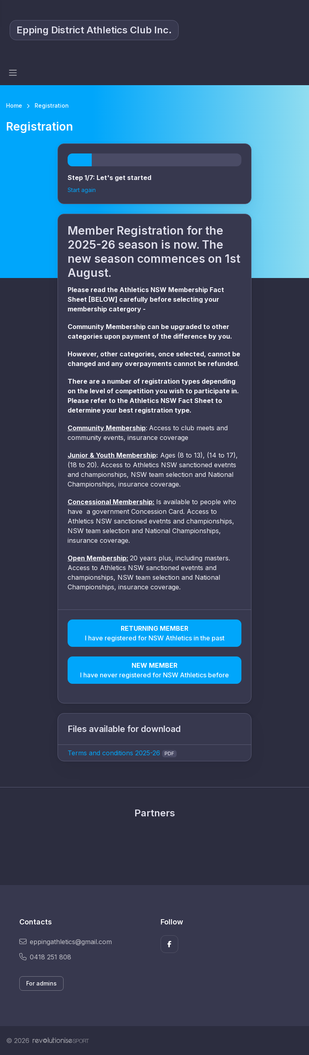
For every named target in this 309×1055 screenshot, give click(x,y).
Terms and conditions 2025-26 (114, 753)
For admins (41, 983)
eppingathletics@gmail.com (65, 942)
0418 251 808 (45, 957)
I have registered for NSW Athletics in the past (154, 633)
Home (14, 105)
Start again (82, 189)
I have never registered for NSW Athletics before (154, 669)
